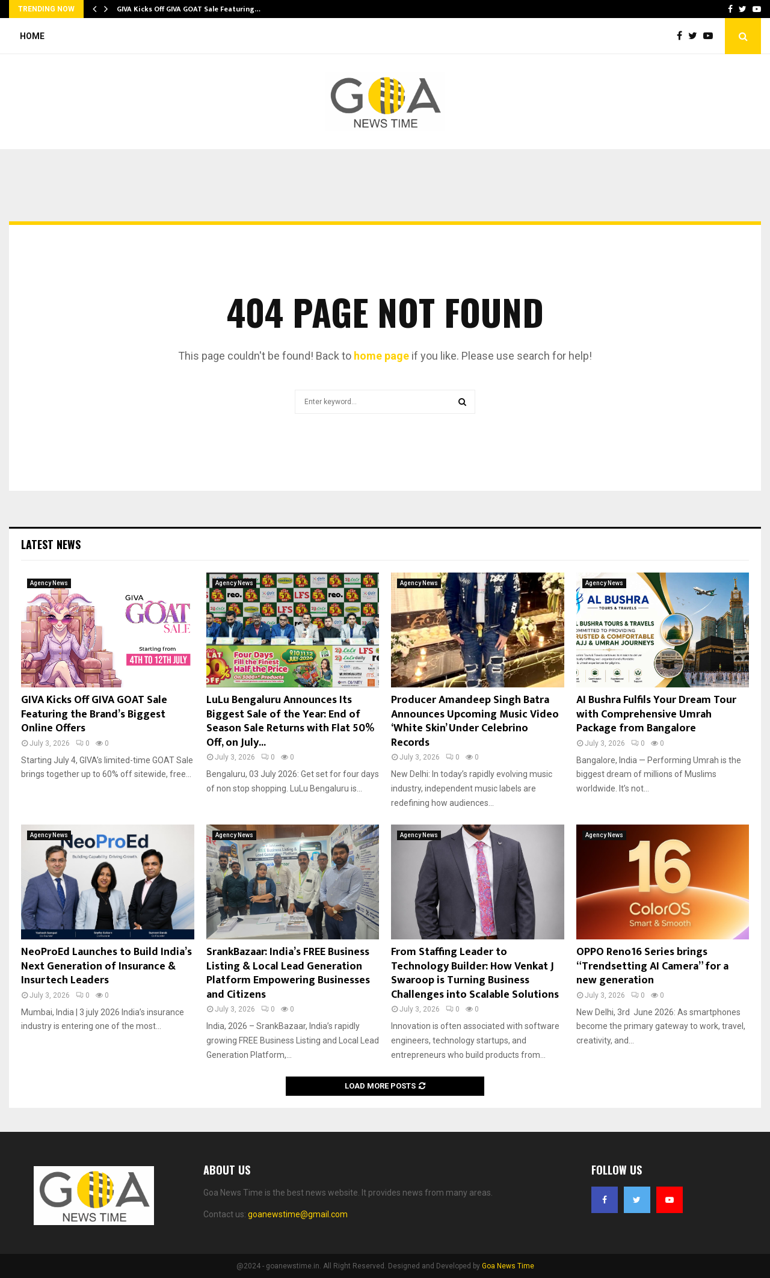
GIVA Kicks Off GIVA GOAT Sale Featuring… (188, 9)
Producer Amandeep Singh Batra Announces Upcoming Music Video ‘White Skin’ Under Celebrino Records (475, 721)
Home (32, 36)
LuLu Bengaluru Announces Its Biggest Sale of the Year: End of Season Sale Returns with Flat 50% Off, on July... (290, 721)
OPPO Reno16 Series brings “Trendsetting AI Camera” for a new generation (652, 966)
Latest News (51, 544)
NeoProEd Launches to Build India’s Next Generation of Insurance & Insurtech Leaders (106, 966)
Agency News (49, 583)
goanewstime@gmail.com (298, 1214)
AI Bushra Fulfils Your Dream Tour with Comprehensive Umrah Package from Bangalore (656, 714)
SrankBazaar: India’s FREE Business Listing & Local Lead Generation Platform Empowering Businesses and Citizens (288, 973)
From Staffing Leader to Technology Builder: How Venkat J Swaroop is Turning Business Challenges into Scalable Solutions (475, 973)
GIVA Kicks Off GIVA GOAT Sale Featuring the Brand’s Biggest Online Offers (94, 714)
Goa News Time (508, 1266)
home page (381, 355)
